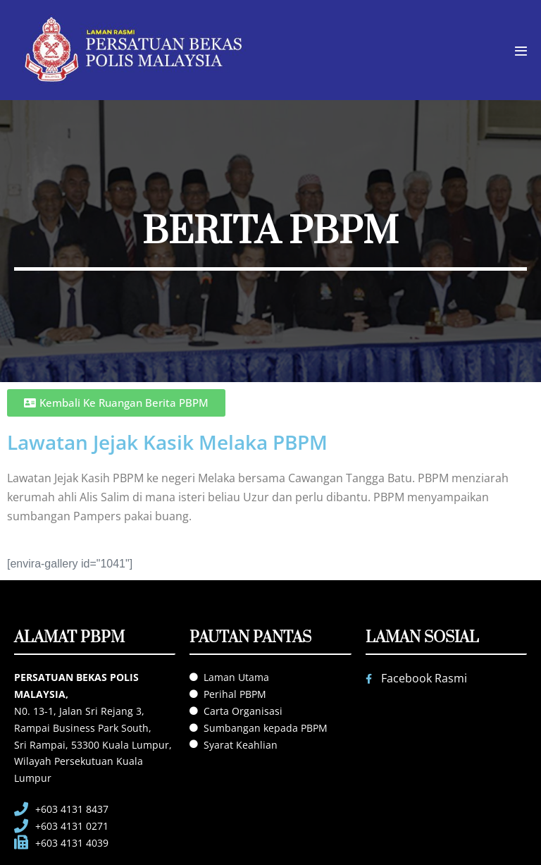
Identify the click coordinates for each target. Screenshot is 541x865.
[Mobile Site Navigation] (521, 51)
